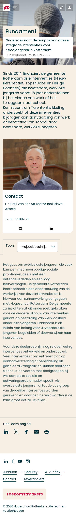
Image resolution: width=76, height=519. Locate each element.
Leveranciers (34, 479)
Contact (9, 479)
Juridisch (10, 472)
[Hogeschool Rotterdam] (6, 7)
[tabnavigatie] (37, 247)
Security (31, 472)
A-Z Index (52, 472)
